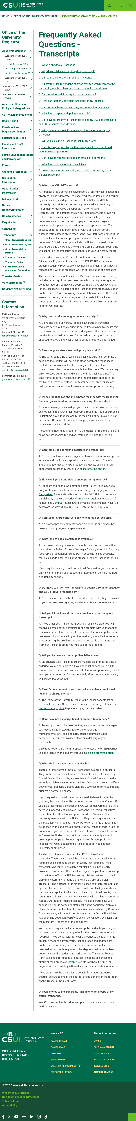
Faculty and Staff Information (12, 146)
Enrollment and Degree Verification (14, 129)
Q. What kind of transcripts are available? (62, 164)
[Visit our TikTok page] (46, 1116)
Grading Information (14, 171)
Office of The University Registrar (36, 16)
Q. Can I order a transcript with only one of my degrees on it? (74, 107)
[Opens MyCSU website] (109, 5)
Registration (9, 222)
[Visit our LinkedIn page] (31, 1116)
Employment (58, 1059)
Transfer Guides (12, 276)
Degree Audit (10, 121)
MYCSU (97, 1041)
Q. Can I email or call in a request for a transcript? (67, 94)
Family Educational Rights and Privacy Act (17, 157)
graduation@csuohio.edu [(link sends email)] (16, 379)
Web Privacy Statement (16, 1092)
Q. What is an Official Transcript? (57, 65)
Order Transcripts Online (18, 240)
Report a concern (103, 1059)
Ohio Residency (11, 216)
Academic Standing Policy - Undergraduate (16, 106)
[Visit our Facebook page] (3, 1116)
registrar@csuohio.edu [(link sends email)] (15, 335)
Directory (57, 1053)
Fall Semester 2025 (18, 64)
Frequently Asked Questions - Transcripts (17, 268)
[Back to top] (132, 1117)
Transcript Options (15, 257)
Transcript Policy (14, 262)
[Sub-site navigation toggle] (30, 51)
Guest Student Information (10, 190)
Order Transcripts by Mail (18, 244)
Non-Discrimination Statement (20, 1097)
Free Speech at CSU (61, 1072)
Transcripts (9, 235)
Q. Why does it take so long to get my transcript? (67, 71)
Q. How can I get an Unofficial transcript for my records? (71, 100)
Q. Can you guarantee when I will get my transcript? (68, 77)
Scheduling (9, 228)
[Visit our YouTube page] (16, 1116)
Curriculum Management (17, 114)
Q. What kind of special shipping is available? (64, 113)
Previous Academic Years (15, 96)
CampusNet (46, 494)
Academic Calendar (14, 51)
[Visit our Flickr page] (24, 1116)
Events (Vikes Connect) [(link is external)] (65, 1066)
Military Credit (10, 199)
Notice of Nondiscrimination (13, 207)
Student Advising (103, 1072)
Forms (6, 165)
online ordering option (92, 468)
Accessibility (10, 1105)
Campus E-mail (59, 1041)
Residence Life (101, 1066)
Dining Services (102, 1053)
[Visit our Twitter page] (9, 1116)
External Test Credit (14, 137)
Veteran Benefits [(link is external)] (13, 282)
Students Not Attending (16, 289)
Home (5, 16)
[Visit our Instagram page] (39, 1116)
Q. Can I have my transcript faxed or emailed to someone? (72, 157)
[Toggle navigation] (130, 5)
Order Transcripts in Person (15, 251)
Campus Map (58, 1047)
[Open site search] (120, 5)
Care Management (103, 1047)
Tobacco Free (10, 1101)
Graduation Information (9, 180)
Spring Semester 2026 (19, 68)
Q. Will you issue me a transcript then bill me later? (68, 141)
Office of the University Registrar (13, 37)
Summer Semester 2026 (20, 73)
